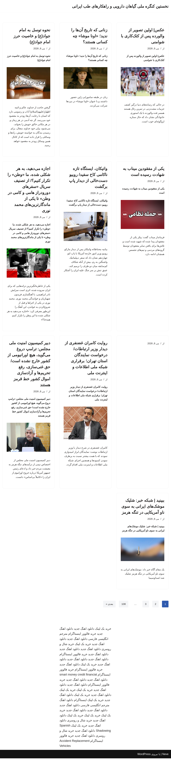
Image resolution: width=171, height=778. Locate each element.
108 (123, 623)
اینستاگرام (80, 719)
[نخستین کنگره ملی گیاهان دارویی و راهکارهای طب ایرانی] (120, 6)
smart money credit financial (78, 694)
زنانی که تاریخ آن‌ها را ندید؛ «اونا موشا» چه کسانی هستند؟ (89, 36)
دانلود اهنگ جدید (84, 648)
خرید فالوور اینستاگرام (82, 653)
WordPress (144, 773)
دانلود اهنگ (66, 719)
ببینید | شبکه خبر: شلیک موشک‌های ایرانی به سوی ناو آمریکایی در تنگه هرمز (142, 519)
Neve (165, 773)
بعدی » (109, 623)
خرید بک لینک (103, 648)
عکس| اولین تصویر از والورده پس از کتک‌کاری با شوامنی (142, 36)
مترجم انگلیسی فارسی (94, 724)
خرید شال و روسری (79, 740)
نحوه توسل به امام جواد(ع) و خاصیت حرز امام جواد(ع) (32, 36)
